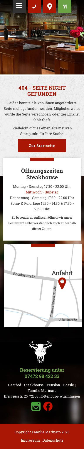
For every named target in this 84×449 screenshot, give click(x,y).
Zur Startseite (42, 145)
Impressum (30, 440)
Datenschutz (52, 440)
